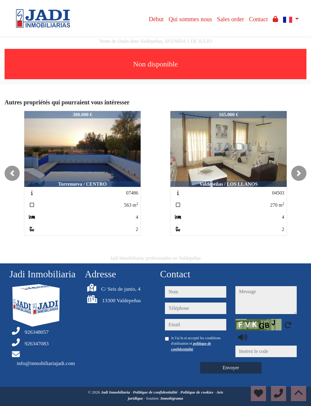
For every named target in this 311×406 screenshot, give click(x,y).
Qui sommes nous (190, 19)
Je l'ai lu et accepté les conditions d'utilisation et (196, 343)
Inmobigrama (171, 398)
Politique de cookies (197, 392)
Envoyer (231, 367)
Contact (258, 19)
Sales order (230, 19)
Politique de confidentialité (156, 392)
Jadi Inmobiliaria (116, 392)
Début (156, 19)
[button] (12, 173)
